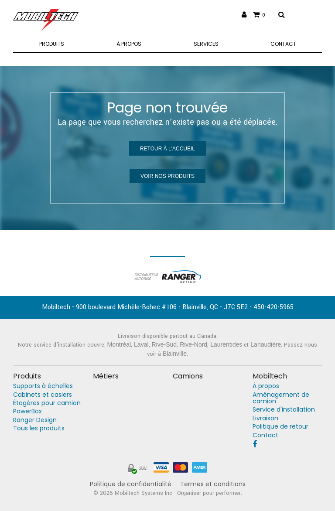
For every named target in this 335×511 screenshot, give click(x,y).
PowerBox (27, 411)
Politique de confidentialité (130, 484)
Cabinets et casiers (42, 395)
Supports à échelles (43, 386)
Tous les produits (39, 428)
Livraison (265, 418)
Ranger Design (35, 420)
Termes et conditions (213, 484)
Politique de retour (280, 426)
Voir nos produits (167, 176)
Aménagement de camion (281, 398)
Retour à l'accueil (167, 149)
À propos (266, 386)
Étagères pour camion (47, 403)
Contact (265, 435)
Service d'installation (284, 409)
